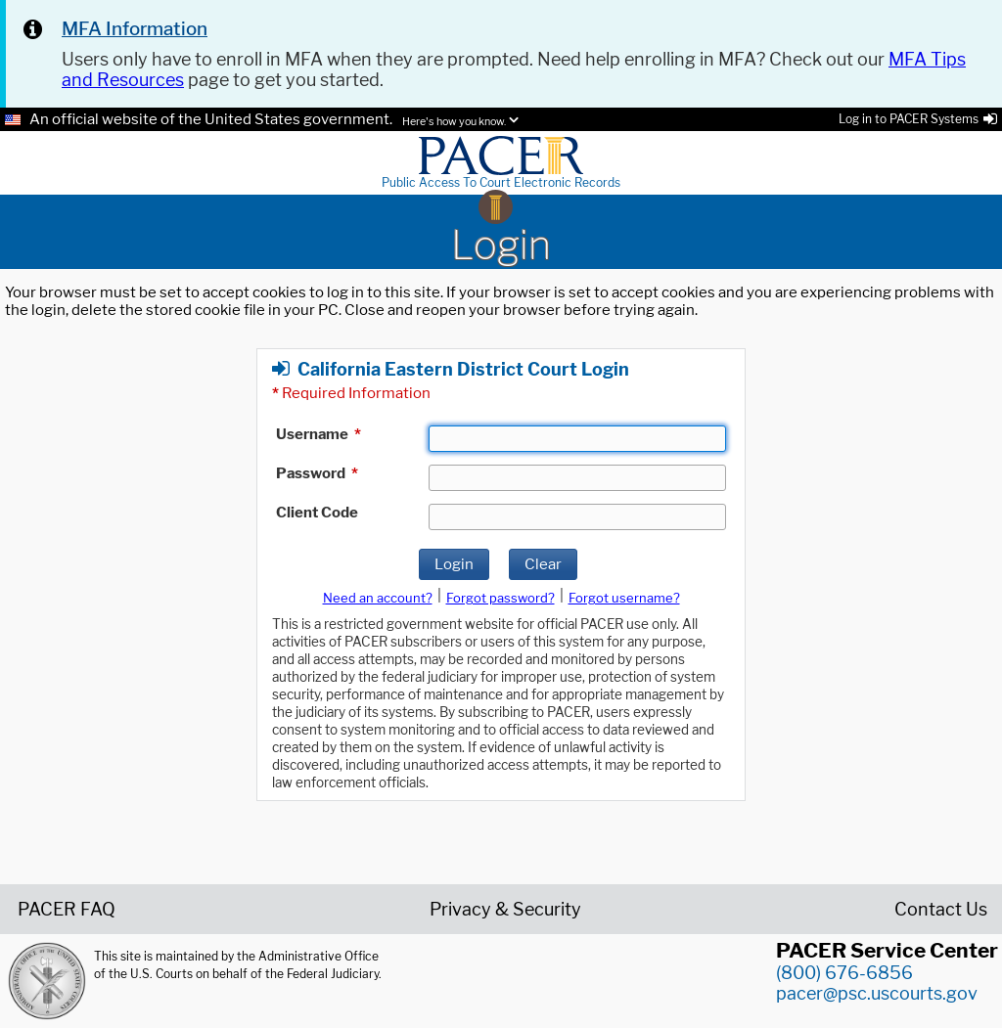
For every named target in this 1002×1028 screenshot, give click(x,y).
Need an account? (378, 597)
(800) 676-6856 (844, 972)
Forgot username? (624, 597)
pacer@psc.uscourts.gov (877, 993)
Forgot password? (500, 597)
